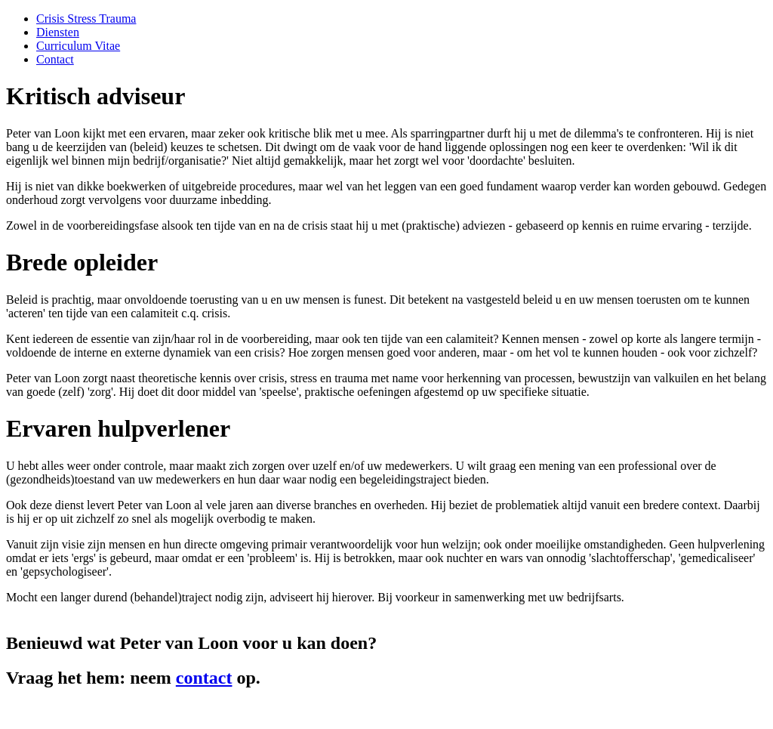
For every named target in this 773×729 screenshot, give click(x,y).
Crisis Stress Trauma (86, 18)
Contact (55, 59)
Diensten (57, 32)
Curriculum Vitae (78, 45)
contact (204, 677)
